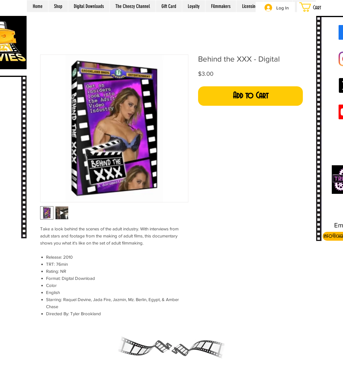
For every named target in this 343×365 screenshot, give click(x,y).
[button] (317, 7)
